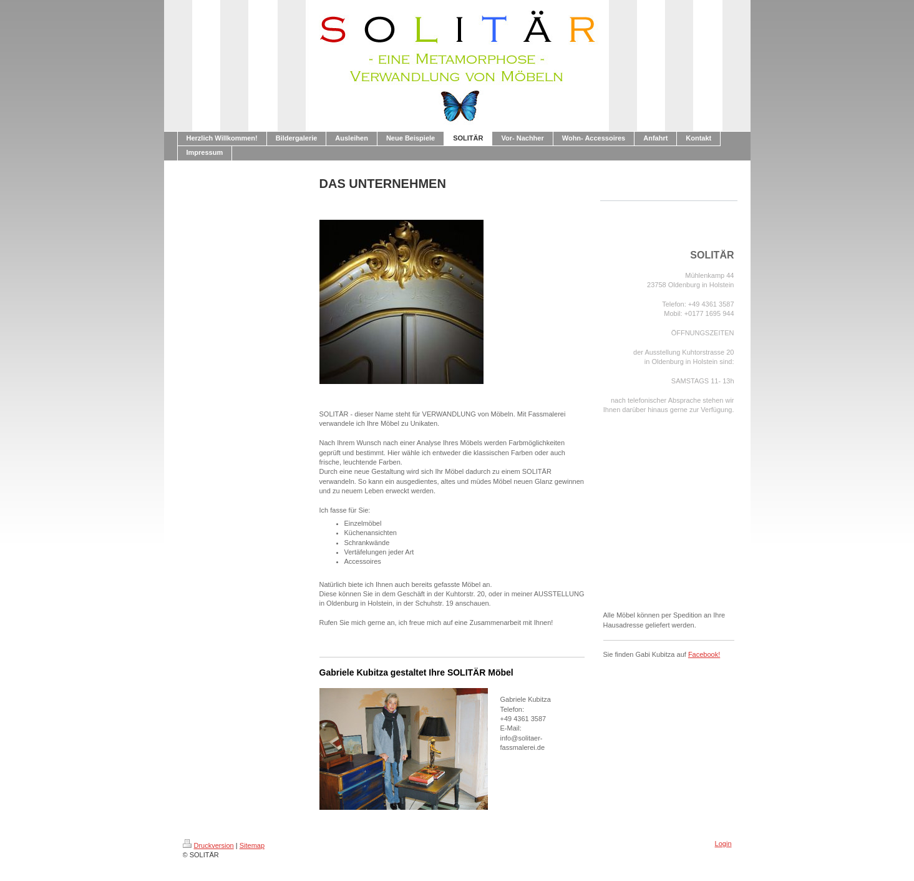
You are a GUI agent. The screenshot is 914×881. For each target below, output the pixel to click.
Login (723, 843)
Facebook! (704, 654)
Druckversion (208, 845)
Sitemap (252, 845)
